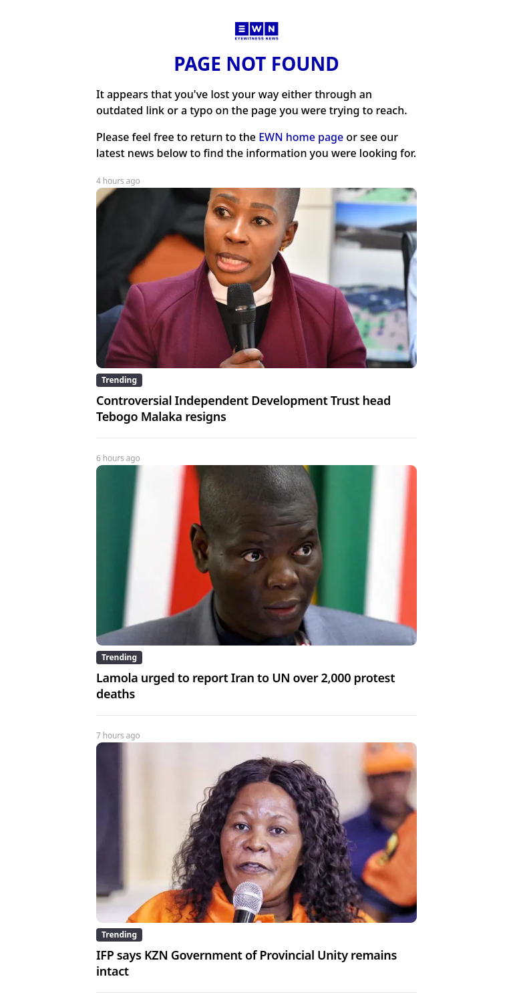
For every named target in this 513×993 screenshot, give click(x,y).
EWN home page (301, 137)
